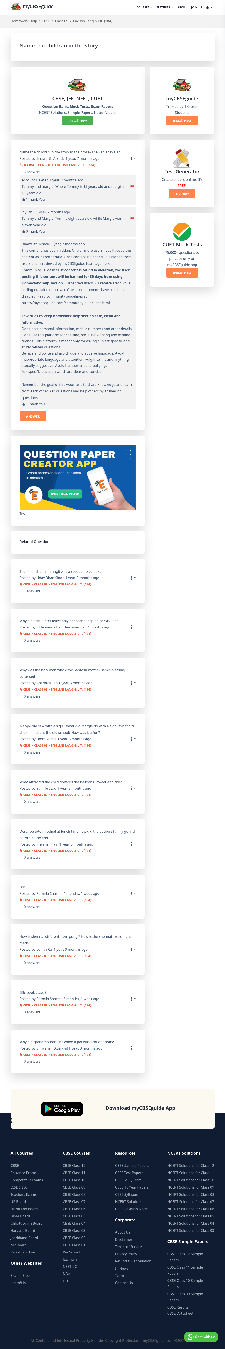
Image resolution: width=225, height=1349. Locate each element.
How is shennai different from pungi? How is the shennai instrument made (75, 939)
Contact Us (124, 1282)
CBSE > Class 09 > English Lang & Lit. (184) (59, 165)
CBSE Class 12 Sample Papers (185, 1257)
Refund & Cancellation (133, 1261)
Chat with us (200, 1337)
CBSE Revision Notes (132, 1208)
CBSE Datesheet (180, 1313)
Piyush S (28, 212)
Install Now (77, 120)
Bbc (23, 887)
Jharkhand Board (24, 1237)
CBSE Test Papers (129, 1172)
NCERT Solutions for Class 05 (190, 1216)
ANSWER (33, 416)
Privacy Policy (126, 1254)
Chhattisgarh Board (27, 1223)
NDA (66, 1273)
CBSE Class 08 (74, 1194)
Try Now (182, 193)
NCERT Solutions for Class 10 (190, 1180)
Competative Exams (27, 1180)
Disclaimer (123, 1239)
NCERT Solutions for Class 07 (190, 1201)
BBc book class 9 (33, 992)
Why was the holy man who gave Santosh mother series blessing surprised (72, 673)
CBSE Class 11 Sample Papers (185, 1270)
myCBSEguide (33, 7)
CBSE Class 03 (74, 1230)
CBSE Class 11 (74, 1172)
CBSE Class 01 (74, 1245)
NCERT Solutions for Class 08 (190, 1194)
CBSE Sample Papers (132, 1165)
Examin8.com (22, 1275)
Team (119, 1275)
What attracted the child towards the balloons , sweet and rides (71, 782)
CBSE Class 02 (74, 1237)
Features (164, 7)
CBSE (46, 21)
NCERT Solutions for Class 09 (190, 1187)
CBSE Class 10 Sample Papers (185, 1283)
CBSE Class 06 (74, 1208)
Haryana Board (23, 1230)
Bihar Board (20, 1216)
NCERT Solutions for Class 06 (190, 1208)
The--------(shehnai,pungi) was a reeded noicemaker (61, 571)
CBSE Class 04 (74, 1223)
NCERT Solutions (128, 1201)
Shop (181, 7)
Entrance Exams (24, 1172)
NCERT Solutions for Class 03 (190, 1230)
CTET (67, 1281)
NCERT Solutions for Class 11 (190, 1172)
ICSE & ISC (19, 1187)
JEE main (70, 1259)
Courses (144, 7)
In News (122, 1268)
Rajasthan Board (24, 1252)
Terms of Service (128, 1246)
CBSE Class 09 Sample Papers (185, 1297)
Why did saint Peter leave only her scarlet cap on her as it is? (69, 620)
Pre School (71, 1252)
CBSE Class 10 (74, 1180)
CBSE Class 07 (74, 1201)
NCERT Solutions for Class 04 (190, 1223)
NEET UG (70, 1266)
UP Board (18, 1201)
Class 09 (61, 21)
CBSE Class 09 (74, 1187)
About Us (122, 1232)
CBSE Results (177, 1307)
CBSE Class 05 (74, 1216)
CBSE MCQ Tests (128, 1180)
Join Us (196, 7)
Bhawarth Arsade (36, 244)
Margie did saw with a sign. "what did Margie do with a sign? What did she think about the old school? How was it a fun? (77, 729)
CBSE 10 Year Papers (132, 1187)
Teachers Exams (24, 1194)
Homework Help (24, 21)
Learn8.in (18, 1282)
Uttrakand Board (24, 1208)
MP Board (19, 1245)
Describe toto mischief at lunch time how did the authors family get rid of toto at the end (77, 834)
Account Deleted (35, 180)
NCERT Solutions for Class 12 (190, 1165)
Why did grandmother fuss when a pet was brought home (67, 1041)
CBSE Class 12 (74, 1165)
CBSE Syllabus (126, 1194)
